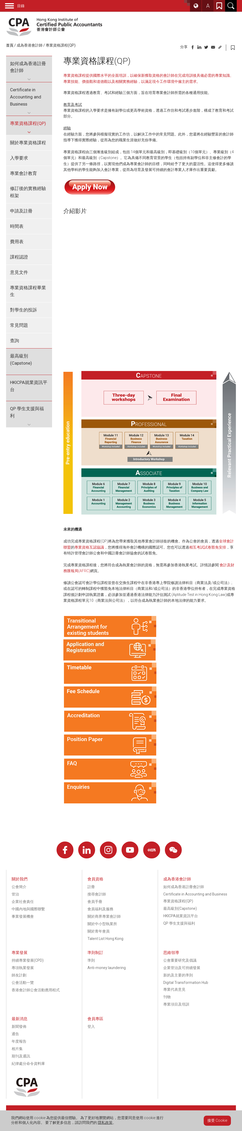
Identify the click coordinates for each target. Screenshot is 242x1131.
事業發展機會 (23, 916)
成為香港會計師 (30, 45)
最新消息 (19, 1018)
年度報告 (19, 1041)
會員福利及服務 (100, 909)
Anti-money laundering (106, 968)
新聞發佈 (19, 1026)
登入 (91, 1026)
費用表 (17, 241)
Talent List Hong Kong (105, 939)
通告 (15, 1034)
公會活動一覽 (23, 982)
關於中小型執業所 (102, 924)
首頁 (9, 45)
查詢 (14, 340)
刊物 (167, 997)
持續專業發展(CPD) (28, 960)
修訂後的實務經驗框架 (28, 192)
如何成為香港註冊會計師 (28, 67)
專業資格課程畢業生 (28, 291)
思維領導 (171, 952)
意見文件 (19, 272)
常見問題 (19, 325)
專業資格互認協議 (89, 547)
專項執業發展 (23, 968)
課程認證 (19, 257)
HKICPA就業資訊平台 (28, 386)
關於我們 (19, 879)
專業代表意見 (174, 989)
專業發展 (19, 952)
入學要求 (19, 158)
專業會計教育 (23, 173)
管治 (15, 894)
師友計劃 (19, 975)
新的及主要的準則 (178, 975)
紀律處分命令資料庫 (28, 1063)
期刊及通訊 (21, 1056)
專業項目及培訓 (176, 1004)
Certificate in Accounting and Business (25, 97)
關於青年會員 (98, 931)
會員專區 (95, 1018)
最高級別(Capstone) (21, 359)
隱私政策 (105, 1122)
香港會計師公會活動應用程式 (36, 990)
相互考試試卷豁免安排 (207, 547)
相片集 (17, 1049)
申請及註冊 (21, 211)
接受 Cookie (217, 1120)
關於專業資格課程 (28, 142)
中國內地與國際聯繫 (28, 909)
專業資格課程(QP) (61, 45)
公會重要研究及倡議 (180, 960)
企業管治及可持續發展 (181, 968)
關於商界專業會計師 (104, 916)
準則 (91, 960)
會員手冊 (94, 901)
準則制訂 (95, 952)
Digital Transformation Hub (185, 982)
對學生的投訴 (23, 310)
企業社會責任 (23, 901)
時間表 (17, 226)
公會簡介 (19, 887)
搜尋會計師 (96, 894)
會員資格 (95, 879)
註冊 (91, 887)
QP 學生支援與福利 (27, 412)
